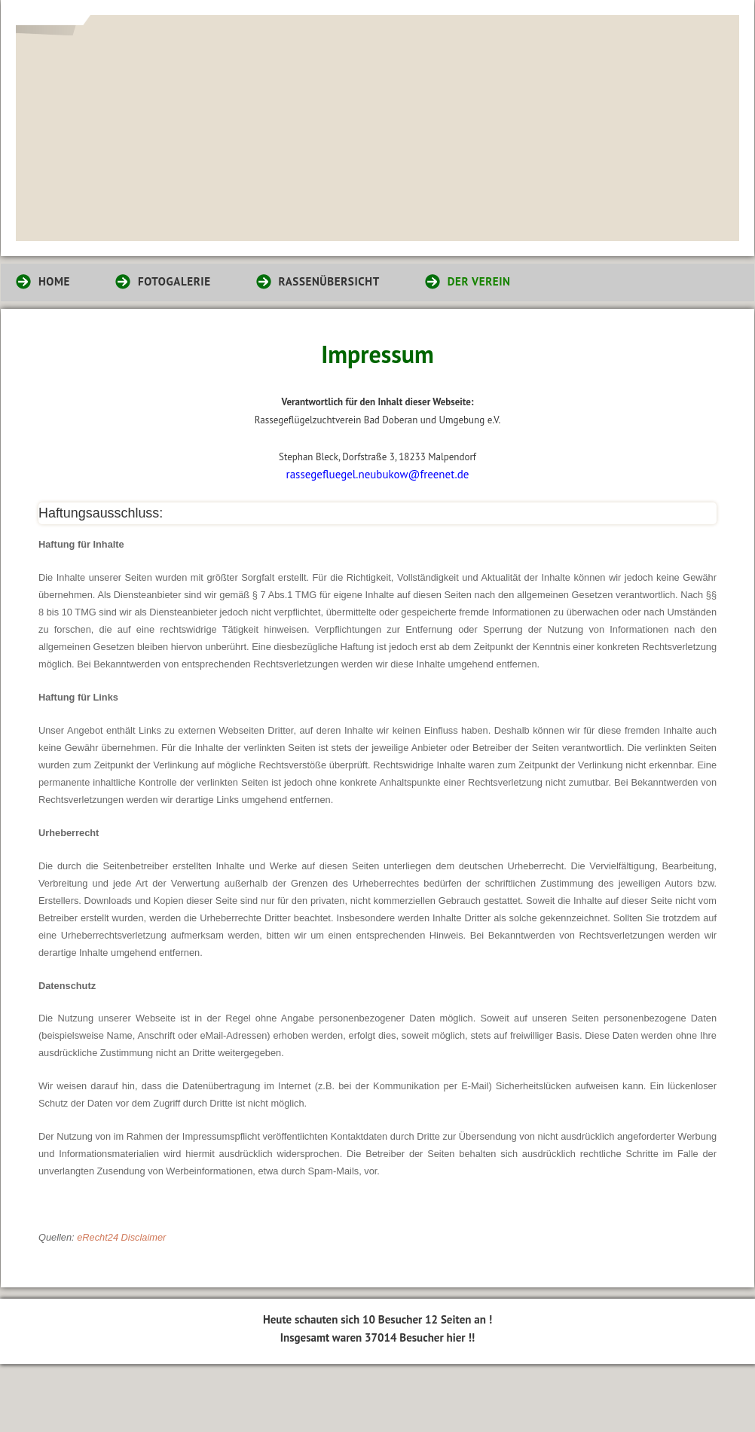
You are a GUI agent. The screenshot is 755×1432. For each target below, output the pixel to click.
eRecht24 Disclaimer (121, 1237)
